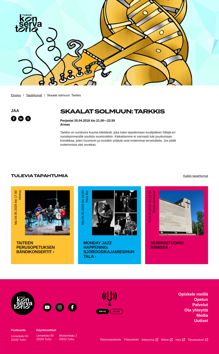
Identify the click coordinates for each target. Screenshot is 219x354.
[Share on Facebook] (13, 118)
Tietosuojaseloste (110, 339)
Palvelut (200, 304)
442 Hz (116, 311)
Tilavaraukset (196, 339)
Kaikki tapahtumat (195, 176)
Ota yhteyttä (196, 310)
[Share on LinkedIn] (21, 118)
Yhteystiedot (131, 339)
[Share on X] (28, 118)
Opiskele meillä (193, 294)
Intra (178, 339)
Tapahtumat (34, 95)
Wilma (165, 339)
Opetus (201, 299)
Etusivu (16, 95)
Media (202, 315)
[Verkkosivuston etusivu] (28, 24)
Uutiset (201, 320)
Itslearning (147, 339)
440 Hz (102, 311)
